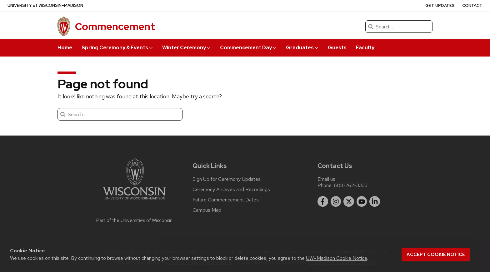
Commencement (115, 26)
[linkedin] (374, 201)
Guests (337, 47)
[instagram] (336, 201)
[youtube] (362, 201)
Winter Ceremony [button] (186, 47)
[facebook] (323, 201)
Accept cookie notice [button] (436, 254)
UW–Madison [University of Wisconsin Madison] (45, 5)
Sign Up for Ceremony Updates (226, 179)
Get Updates (440, 5)
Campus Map (206, 210)
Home (65, 47)
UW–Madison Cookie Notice (336, 258)
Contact (472, 5)
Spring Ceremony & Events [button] (117, 47)
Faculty (365, 47)
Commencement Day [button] (248, 47)
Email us (326, 179)
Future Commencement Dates (225, 200)
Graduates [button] (302, 47)
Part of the (134, 220)
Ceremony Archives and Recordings (231, 189)
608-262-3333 (351, 185)
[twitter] (348, 201)
